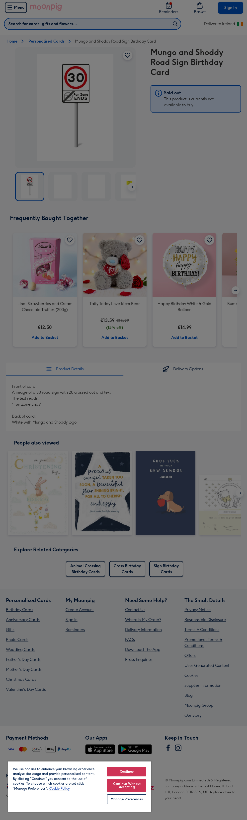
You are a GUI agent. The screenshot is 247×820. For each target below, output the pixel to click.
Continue (127, 771)
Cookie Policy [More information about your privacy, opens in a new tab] (59, 788)
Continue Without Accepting (127, 785)
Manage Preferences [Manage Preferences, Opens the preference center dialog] (127, 799)
